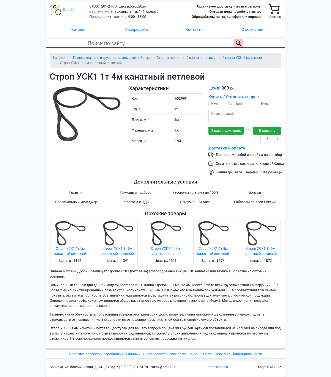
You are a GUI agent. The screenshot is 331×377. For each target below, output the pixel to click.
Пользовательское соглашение (171, 354)
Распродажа (136, 29)
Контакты (194, 29)
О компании (252, 29)
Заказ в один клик (226, 131)
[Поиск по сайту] (238, 43)
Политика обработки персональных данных (104, 354)
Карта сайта (218, 367)
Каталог (78, 29)
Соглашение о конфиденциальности (232, 354)
